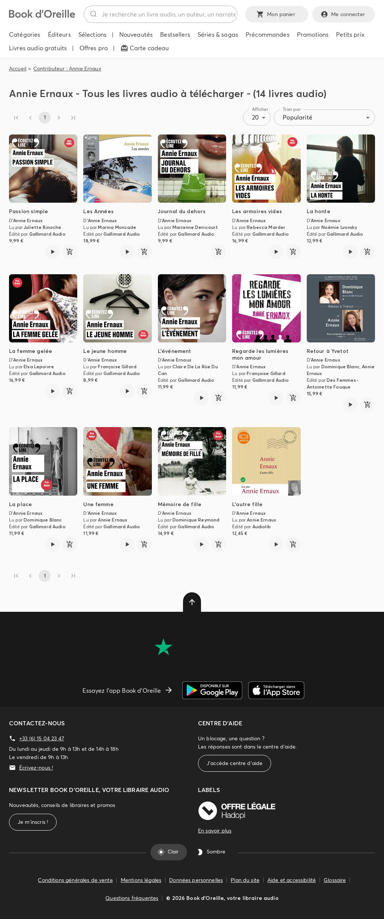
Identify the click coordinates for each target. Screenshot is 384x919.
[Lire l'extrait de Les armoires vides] (276, 251)
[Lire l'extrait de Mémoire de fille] (201, 544)
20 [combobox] (255, 117)
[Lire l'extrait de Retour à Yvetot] (350, 404)
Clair (168, 852)
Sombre (211, 852)
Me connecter (343, 14)
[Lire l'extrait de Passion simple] (52, 251)
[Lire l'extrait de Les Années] (127, 251)
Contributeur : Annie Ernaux (67, 68)
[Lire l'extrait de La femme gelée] (52, 391)
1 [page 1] (45, 118)
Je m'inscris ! (32, 822)
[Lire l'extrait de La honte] (350, 251)
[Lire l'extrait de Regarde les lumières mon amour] (276, 397)
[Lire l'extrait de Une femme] (127, 544)
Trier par (292, 109)
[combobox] (160, 14)
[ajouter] (69, 251)
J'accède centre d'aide (234, 763)
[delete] (192, 602)
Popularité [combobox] (297, 117)
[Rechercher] (93, 14)
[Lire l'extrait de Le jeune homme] (127, 391)
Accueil (17, 68)
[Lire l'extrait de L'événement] (201, 397)
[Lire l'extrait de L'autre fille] (276, 544)
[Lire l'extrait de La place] (52, 544)
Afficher (260, 109)
